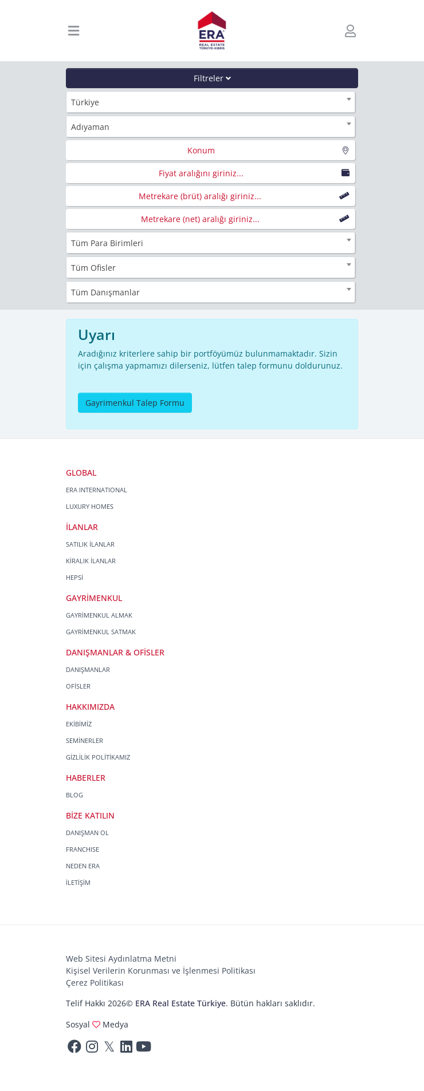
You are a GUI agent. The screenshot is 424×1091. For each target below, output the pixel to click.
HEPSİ (74, 577)
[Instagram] (91, 1049)
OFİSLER (78, 686)
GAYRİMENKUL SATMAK (101, 631)
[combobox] (210, 102)
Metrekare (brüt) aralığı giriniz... (200, 196)
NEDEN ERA (83, 865)
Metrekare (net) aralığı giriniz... (200, 219)
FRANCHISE (82, 849)
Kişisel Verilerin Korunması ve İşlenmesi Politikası (161, 970)
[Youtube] (143, 1049)
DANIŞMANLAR (88, 669)
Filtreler (212, 78)
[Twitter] (108, 1049)
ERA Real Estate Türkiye (180, 1003)
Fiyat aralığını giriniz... (201, 173)
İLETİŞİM (78, 882)
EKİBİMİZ (79, 724)
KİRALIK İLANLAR (91, 560)
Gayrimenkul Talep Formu (134, 402)
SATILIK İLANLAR (90, 544)
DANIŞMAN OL (87, 832)
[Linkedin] (126, 1049)
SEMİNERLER (84, 740)
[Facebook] (74, 1049)
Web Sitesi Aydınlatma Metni (121, 958)
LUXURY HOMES (89, 506)
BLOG (74, 794)
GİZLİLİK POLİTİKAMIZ (98, 757)
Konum (201, 150)
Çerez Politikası (95, 982)
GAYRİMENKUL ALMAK (99, 615)
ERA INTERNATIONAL (96, 489)
